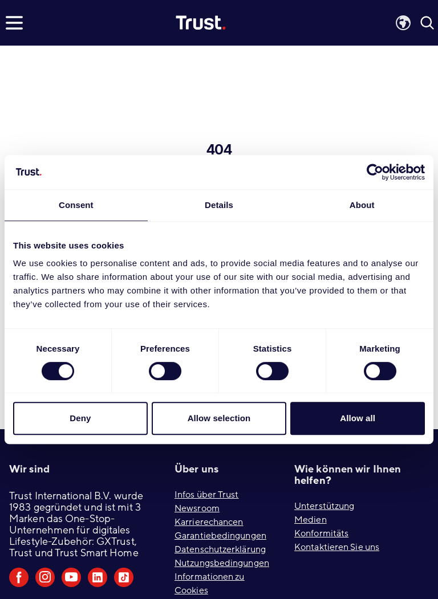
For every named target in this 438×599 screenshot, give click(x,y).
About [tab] (362, 205)
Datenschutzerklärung (220, 549)
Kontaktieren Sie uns (336, 547)
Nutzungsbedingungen (222, 563)
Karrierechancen (209, 522)
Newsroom (197, 508)
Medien (310, 520)
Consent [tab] (76, 205)
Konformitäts (321, 533)
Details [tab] (219, 205)
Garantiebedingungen (220, 535)
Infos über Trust (207, 494)
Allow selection (219, 418)
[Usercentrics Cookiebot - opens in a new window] (375, 172)
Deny (80, 418)
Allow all (357, 418)
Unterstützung (324, 506)
